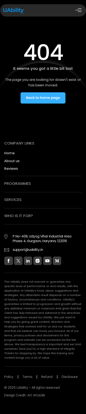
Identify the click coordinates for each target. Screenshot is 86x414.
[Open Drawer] (78, 10)
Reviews (11, 168)
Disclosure (70, 377)
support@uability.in (28, 249)
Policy (8, 377)
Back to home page (43, 97)
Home (9, 153)
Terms (27, 377)
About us (11, 161)
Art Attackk (36, 395)
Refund (47, 377)
